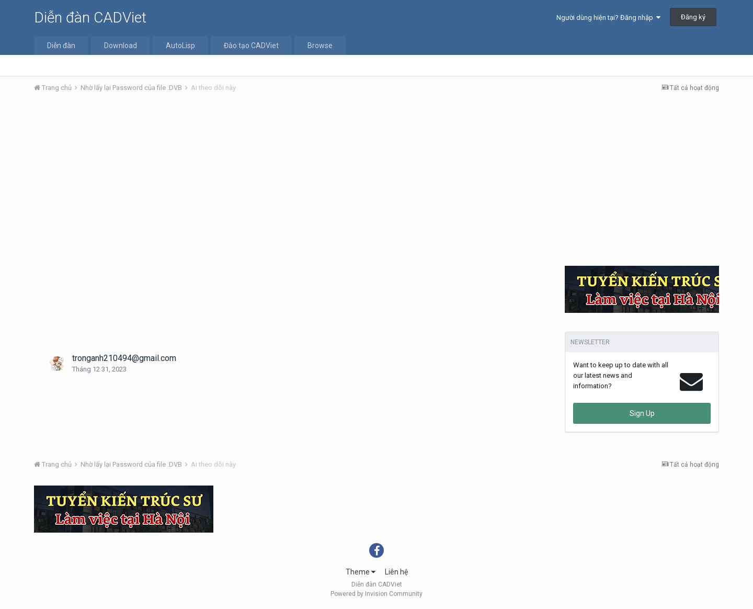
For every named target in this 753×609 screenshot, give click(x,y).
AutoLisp (180, 45)
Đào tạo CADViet (251, 45)
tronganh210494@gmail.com (124, 358)
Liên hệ (396, 572)
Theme (360, 572)
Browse (320, 45)
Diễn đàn (61, 45)
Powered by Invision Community (376, 593)
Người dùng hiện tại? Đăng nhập (608, 17)
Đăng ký (693, 17)
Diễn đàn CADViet (90, 17)
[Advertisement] (376, 179)
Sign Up (642, 413)
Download (120, 45)
